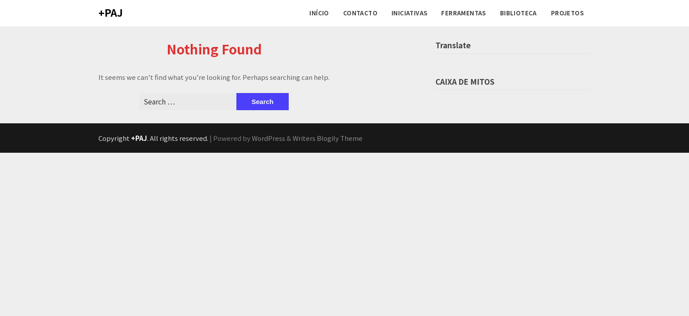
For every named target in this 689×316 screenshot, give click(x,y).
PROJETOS (567, 13)
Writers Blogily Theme (328, 138)
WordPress (268, 138)
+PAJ (110, 12)
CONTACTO (360, 13)
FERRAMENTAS (463, 13)
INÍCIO (319, 13)
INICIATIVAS (409, 13)
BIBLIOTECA (518, 13)
